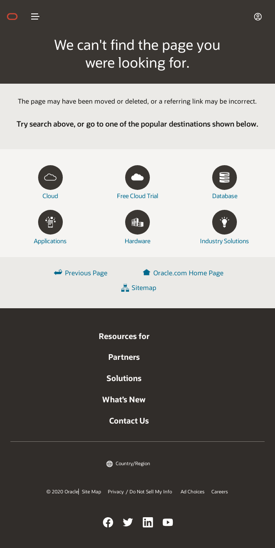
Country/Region (133, 463)
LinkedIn (148, 524)
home (16, 16)
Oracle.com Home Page (188, 273)
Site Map (91, 492)
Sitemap (144, 288)
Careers (219, 492)
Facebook (108, 524)
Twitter (128, 524)
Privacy (116, 492)
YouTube (168, 524)
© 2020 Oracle (62, 492)
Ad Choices (192, 492)
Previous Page (86, 273)
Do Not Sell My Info (150, 492)
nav (35, 16)
